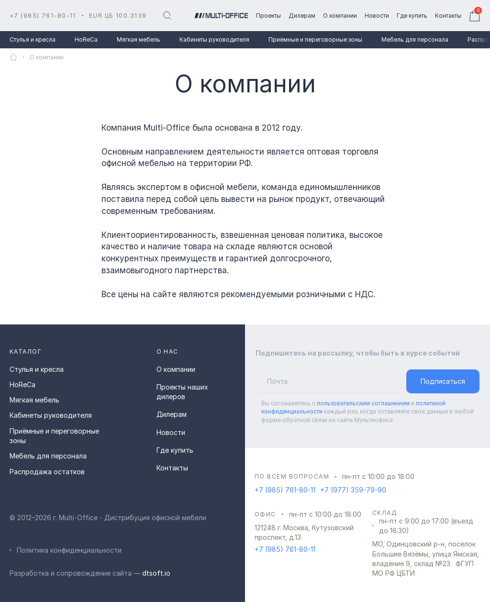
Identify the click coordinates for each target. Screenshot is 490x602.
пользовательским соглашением (363, 403)
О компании (175, 369)
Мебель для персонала (414, 39)
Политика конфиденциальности (69, 550)
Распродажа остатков (47, 472)
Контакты (172, 468)
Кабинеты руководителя (214, 39)
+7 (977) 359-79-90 (353, 490)
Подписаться (443, 381)
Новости (170, 432)
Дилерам (171, 414)
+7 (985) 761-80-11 (43, 15)
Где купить (174, 450)
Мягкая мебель (138, 39)
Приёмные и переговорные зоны (315, 39)
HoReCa (86, 39)
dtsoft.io (156, 573)
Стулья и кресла (33, 39)
